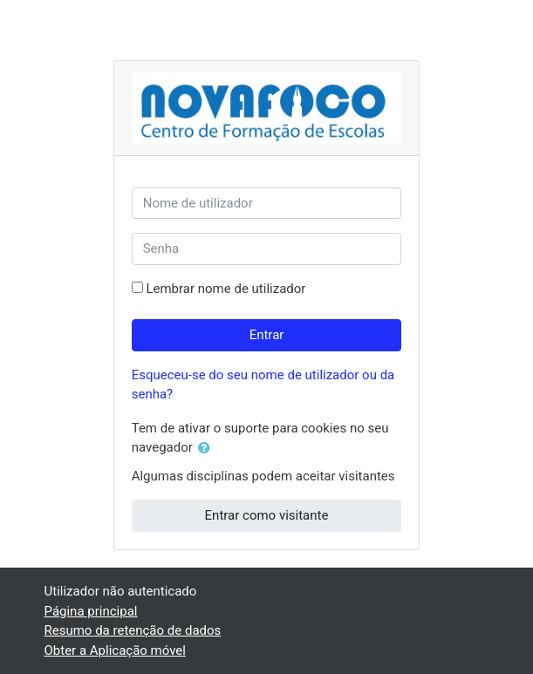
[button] (207, 449)
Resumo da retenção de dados (133, 630)
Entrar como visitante (267, 515)
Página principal (91, 611)
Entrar (266, 335)
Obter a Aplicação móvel (115, 650)
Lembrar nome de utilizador (225, 288)
